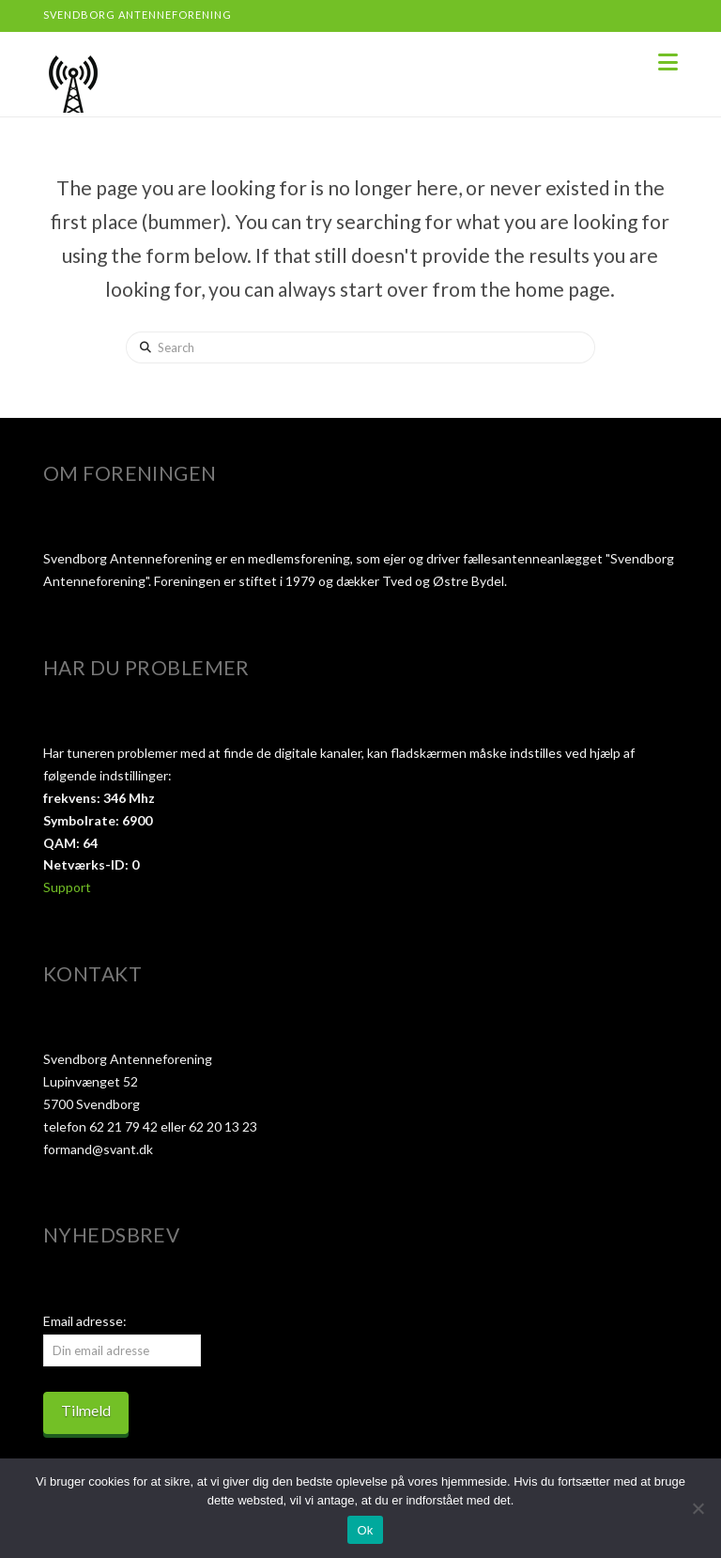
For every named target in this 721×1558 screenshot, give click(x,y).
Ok (365, 1530)
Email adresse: (85, 1321)
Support (67, 887)
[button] (668, 62)
